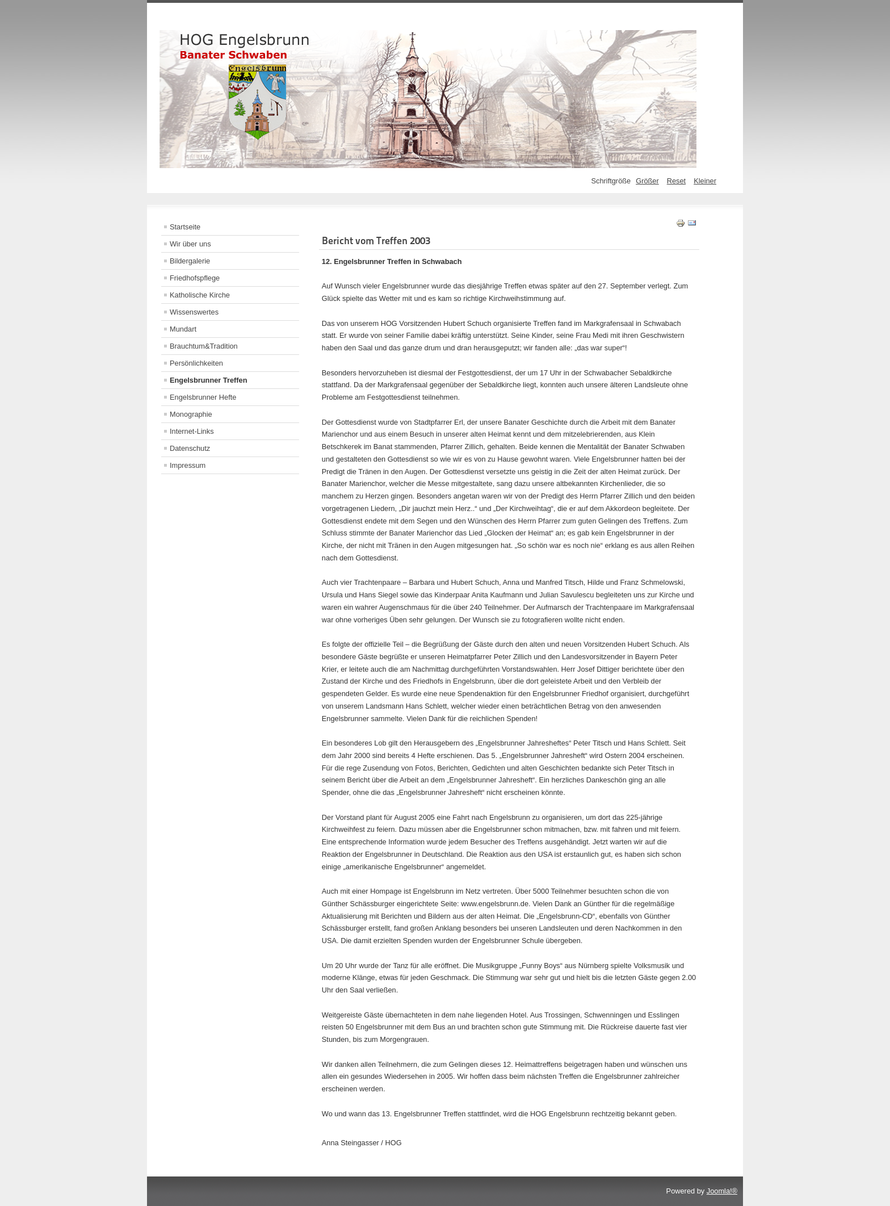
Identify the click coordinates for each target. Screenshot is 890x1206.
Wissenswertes (194, 312)
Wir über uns (190, 244)
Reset (676, 181)
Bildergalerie (190, 261)
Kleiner (705, 181)
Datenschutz (190, 448)
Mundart (183, 329)
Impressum (187, 465)
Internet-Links (192, 431)
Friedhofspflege (195, 278)
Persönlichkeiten (196, 363)
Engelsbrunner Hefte (203, 397)
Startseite (185, 227)
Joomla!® (722, 1191)
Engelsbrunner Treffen (208, 380)
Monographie (191, 414)
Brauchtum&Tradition (204, 346)
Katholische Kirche (200, 295)
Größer (647, 181)
